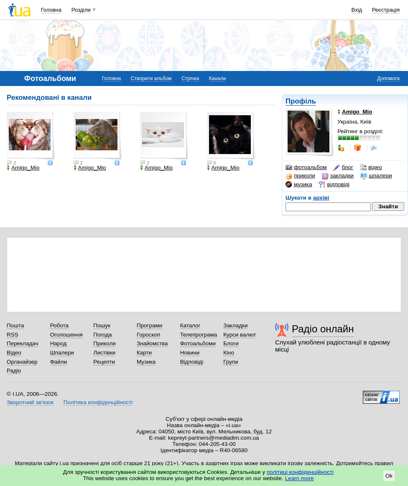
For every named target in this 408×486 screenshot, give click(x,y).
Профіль (301, 101)
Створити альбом (151, 78)
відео (371, 167)
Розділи (81, 10)
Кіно (228, 352)
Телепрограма (198, 335)
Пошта (15, 325)
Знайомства (152, 343)
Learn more (299, 478)
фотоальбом (306, 167)
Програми (149, 325)
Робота (59, 325)
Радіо (14, 370)
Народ (58, 343)
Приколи (104, 343)
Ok (389, 476)
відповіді (334, 184)
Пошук (101, 325)
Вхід (357, 10)
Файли (58, 362)
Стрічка (190, 78)
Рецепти (104, 362)
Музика (146, 362)
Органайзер (22, 362)
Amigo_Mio (23, 167)
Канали (217, 78)
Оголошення (66, 335)
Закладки (235, 325)
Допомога (388, 78)
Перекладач (22, 343)
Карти (144, 352)
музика (299, 184)
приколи (300, 175)
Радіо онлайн (323, 328)
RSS (12, 335)
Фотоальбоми (198, 343)
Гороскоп (148, 335)
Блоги (231, 343)
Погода (102, 335)
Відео (14, 352)
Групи (230, 362)
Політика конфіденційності (98, 402)
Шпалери (62, 352)
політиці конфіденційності (300, 472)
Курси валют (239, 335)
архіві (321, 198)
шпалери (376, 175)
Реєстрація (386, 10)
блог (343, 167)
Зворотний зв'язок (30, 402)
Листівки (104, 352)
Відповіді (192, 362)
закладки (338, 175)
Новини (190, 352)
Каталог (190, 325)
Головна (51, 10)
